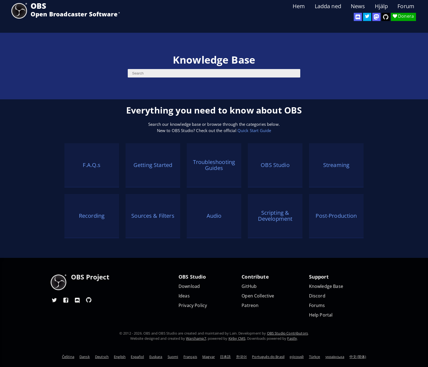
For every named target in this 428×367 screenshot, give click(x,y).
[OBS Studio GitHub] (386, 17)
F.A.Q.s (91, 165)
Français (190, 356)
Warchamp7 (196, 338)
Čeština (68, 356)
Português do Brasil (268, 356)
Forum (405, 6)
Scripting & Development (275, 216)
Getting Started (152, 165)
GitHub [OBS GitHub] (249, 286)
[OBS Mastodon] (376, 17)
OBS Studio (275, 165)
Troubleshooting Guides (214, 165)
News (358, 6)
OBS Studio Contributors (287, 333)
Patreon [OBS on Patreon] (250, 305)
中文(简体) (357, 356)
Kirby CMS (236, 338)
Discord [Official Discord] (317, 296)
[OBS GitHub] (89, 300)
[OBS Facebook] (66, 300)
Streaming (336, 165)
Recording (92, 215)
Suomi (173, 356)
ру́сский (297, 356)
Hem (299, 6)
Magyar (208, 356)
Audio (214, 215)
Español (137, 356)
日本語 (225, 356)
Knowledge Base (326, 286)
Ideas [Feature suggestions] (184, 296)
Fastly (292, 338)
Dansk (84, 356)
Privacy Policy (193, 305)
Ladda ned (328, 6)
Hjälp (381, 6)
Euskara (155, 356)
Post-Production (336, 215)
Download (189, 286)
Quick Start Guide (254, 130)
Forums (317, 305)
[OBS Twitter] (367, 17)
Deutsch (102, 356)
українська (334, 356)
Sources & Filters (152, 215)
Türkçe (314, 356)
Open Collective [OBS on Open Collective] (258, 296)
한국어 (241, 356)
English (120, 356)
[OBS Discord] (358, 17)
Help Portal (321, 315)
